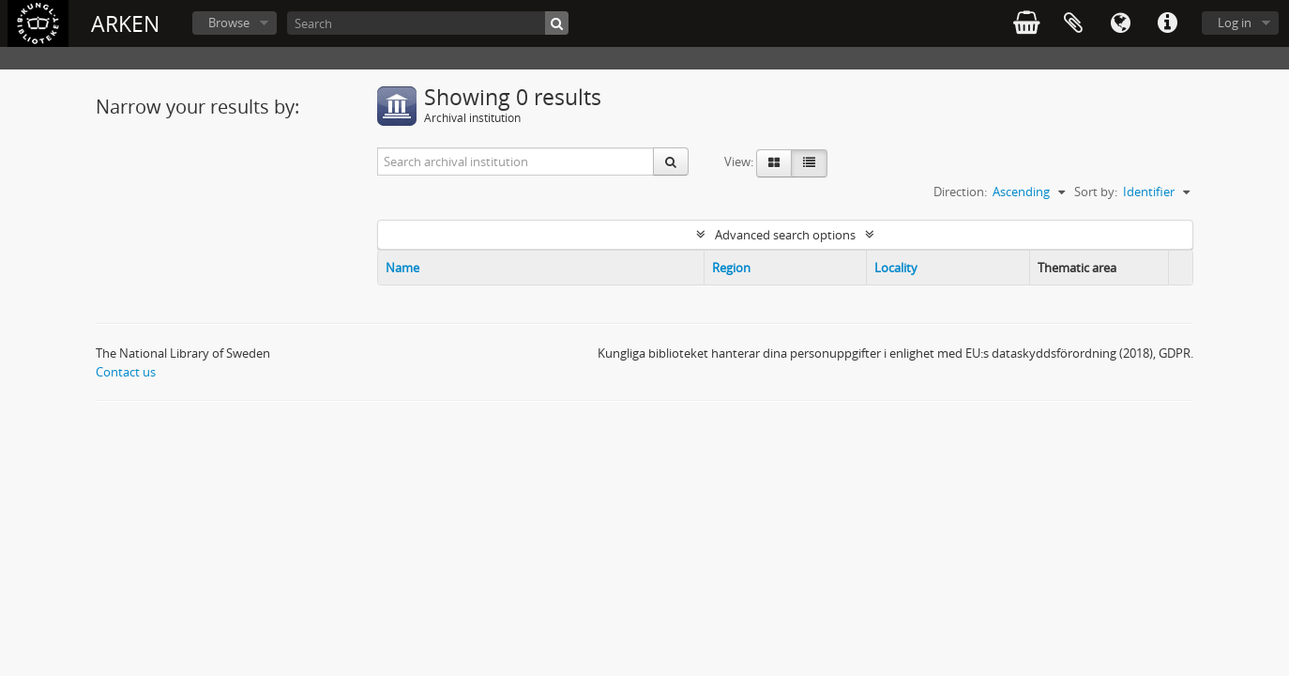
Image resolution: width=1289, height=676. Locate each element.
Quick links (1167, 23)
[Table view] (809, 163)
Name (402, 267)
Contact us (126, 371)
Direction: (960, 191)
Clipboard (1073, 23)
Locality (895, 267)
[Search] (428, 23)
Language (1120, 23)
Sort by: (1095, 191)
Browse (229, 22)
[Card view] (774, 163)
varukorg (1026, 23)
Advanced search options (785, 234)
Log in (1234, 22)
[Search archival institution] (516, 161)
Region (731, 267)
